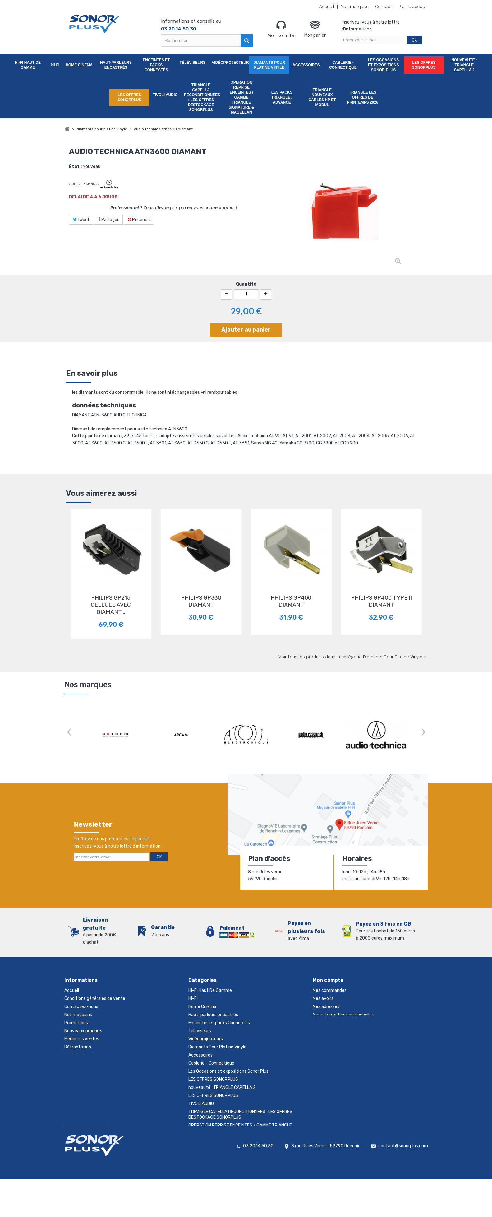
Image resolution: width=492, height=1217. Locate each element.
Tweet (81, 219)
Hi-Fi (55, 65)
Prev (69, 733)
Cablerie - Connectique (343, 65)
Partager (108, 219)
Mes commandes (330, 990)
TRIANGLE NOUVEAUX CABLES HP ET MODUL (322, 97)
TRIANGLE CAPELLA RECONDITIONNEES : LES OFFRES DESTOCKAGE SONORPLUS (202, 97)
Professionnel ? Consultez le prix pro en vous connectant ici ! (173, 208)
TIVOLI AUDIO (165, 95)
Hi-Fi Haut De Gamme (28, 65)
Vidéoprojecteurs (230, 62)
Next (423, 733)
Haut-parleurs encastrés (116, 65)
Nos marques (355, 7)
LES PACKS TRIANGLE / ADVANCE (281, 97)
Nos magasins (78, 1014)
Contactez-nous (81, 1006)
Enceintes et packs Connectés (156, 65)
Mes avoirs (323, 998)
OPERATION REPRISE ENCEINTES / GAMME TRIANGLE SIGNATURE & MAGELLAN (241, 97)
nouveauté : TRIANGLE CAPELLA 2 (464, 65)
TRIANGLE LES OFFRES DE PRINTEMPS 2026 (362, 97)
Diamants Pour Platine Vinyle (269, 65)
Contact (383, 7)
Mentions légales (81, 1055)
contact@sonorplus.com (403, 1184)
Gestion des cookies (84, 1063)
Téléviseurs (192, 62)
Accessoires (306, 65)
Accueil (326, 7)
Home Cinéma (79, 65)
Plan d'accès (411, 7)
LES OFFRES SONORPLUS (424, 65)
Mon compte (281, 29)
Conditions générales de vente (94, 998)
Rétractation (77, 1047)
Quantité (246, 284)
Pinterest (139, 219)
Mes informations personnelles (343, 1014)
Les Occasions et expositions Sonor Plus (383, 65)
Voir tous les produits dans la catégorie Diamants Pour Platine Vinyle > (352, 657)
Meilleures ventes (81, 1039)
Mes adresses (326, 1006)
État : (75, 166)
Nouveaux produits (83, 1031)
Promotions (76, 1022)
